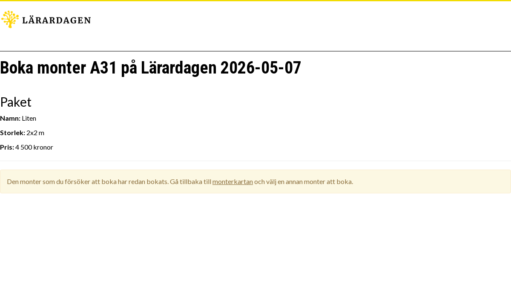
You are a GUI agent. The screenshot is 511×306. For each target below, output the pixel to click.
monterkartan (232, 181)
